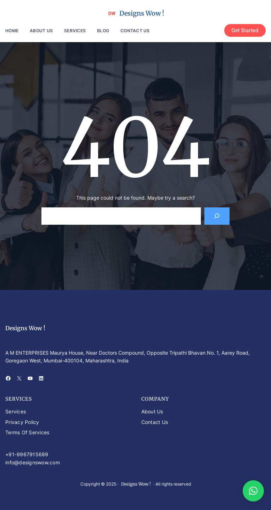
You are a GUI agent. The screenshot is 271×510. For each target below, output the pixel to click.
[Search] (217, 216)
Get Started (244, 30)
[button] (253, 491)
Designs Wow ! (141, 13)
